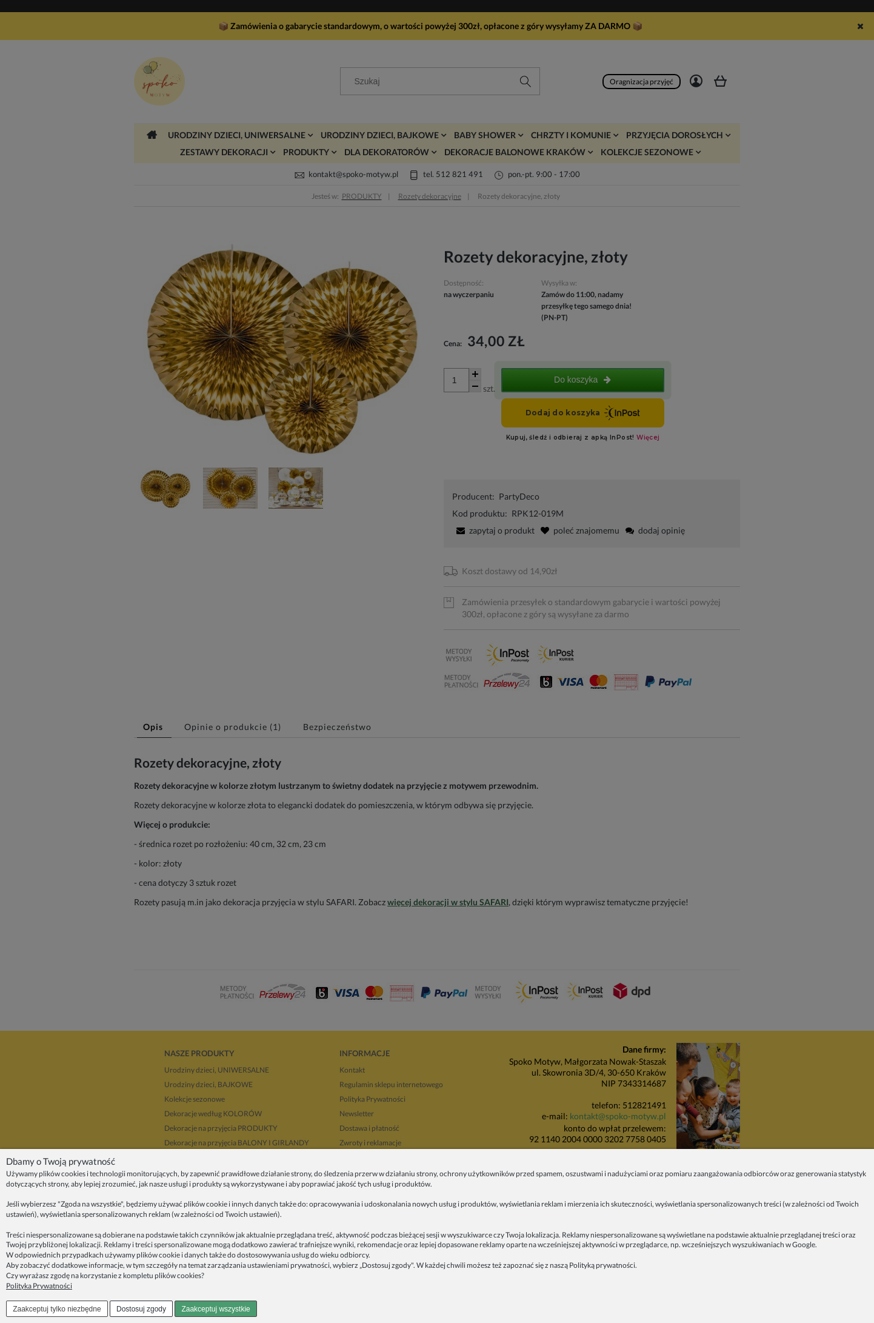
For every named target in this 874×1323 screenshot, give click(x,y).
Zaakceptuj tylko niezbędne (57, 1309)
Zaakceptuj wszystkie (215, 1309)
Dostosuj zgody (141, 1309)
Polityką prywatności (602, 1265)
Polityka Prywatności (39, 1285)
